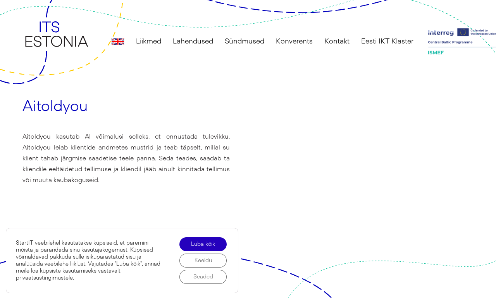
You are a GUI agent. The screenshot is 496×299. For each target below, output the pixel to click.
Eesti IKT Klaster (387, 41)
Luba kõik (203, 244)
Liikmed (148, 41)
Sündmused (244, 41)
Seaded (203, 277)
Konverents (294, 41)
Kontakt (337, 41)
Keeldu (203, 260)
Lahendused (193, 41)
